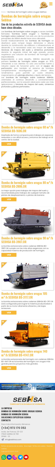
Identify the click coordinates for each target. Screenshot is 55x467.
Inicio (3, 12)
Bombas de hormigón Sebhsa (14, 414)
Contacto (6, 420)
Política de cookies (39, 446)
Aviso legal (27, 446)
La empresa (6, 408)
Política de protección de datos (12, 446)
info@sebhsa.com (13, 439)
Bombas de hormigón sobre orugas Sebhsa (21, 411)
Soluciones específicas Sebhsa (16, 417)
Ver (9, 143)
